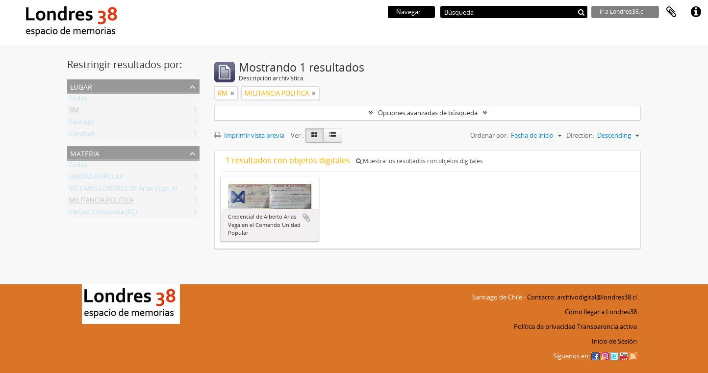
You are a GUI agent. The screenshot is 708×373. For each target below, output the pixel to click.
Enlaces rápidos (695, 12)
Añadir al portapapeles (306, 218)
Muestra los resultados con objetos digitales (419, 161)
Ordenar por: (489, 135)
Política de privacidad (545, 326)
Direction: (580, 135)
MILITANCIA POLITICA (101, 202)
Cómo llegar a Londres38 (601, 311)
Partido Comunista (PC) (103, 213)
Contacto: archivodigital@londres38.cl (582, 297)
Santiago (82, 123)
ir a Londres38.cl (622, 11)
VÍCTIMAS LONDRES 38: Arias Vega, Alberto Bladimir (144, 190)
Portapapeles (671, 12)
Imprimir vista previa (249, 135)
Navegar (408, 11)
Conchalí (81, 135)
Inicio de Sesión (614, 341)
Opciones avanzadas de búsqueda (428, 112)
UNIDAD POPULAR (96, 178)
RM (74, 111)
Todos (78, 100)
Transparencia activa (607, 326)
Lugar (81, 86)
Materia (85, 152)
